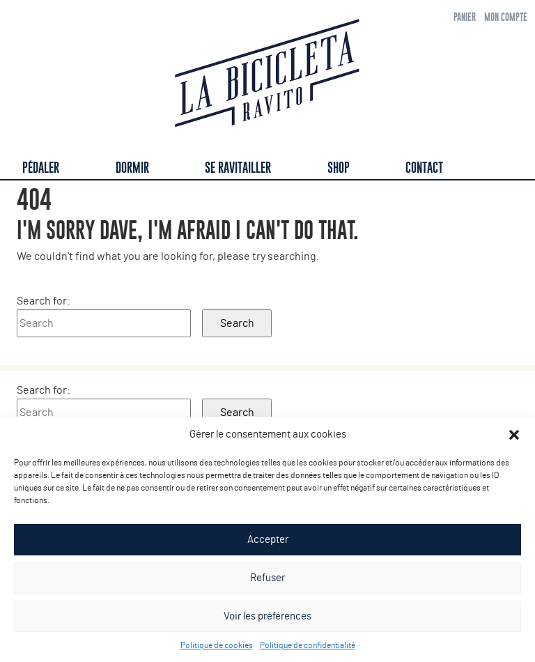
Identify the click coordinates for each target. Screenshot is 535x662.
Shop (338, 167)
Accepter (267, 539)
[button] (514, 435)
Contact (424, 167)
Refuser (267, 578)
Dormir (132, 167)
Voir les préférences (267, 616)
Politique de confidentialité (307, 645)
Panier (464, 17)
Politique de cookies (216, 645)
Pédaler (40, 167)
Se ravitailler (238, 167)
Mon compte (505, 17)
